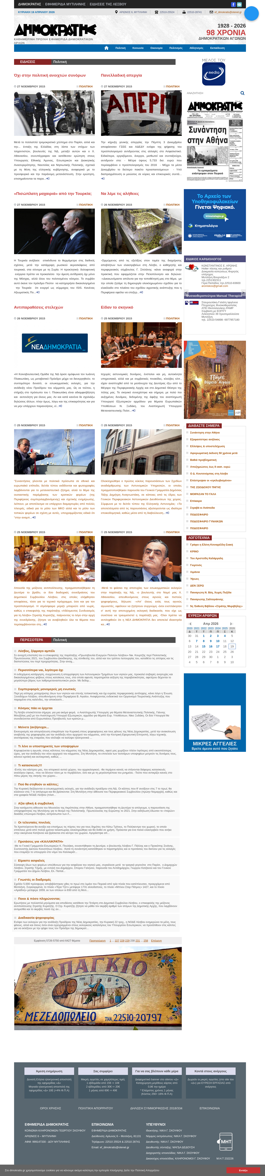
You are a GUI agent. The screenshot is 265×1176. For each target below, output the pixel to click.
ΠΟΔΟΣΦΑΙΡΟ (199, 514)
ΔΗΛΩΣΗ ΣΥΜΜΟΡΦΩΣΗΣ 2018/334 (156, 1108)
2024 (218, 628)
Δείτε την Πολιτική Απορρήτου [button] (141, 1170)
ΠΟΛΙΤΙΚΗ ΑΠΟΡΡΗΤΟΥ (95, 1108)
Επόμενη (156, 940)
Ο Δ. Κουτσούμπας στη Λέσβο (209, 473)
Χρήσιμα (99, 55)
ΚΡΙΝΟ (194, 551)
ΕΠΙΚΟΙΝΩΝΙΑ (210, 1108)
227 (117, 940)
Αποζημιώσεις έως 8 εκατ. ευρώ (210, 466)
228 (122, 940)
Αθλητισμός (196, 48)
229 (127, 940)
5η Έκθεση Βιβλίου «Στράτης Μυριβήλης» (216, 606)
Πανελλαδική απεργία (121, 75)
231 (137, 940)
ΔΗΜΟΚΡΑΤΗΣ (29, 4)
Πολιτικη (86, 86)
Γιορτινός (196, 565)
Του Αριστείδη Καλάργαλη (206, 558)
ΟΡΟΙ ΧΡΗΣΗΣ (50, 1108)
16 (210, 646)
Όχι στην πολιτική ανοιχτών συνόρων (50, 75)
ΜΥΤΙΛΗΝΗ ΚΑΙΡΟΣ (215, 689)
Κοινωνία (137, 48)
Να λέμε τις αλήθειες (120, 193)
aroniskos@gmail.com (215, 285)
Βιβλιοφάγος (66, 55)
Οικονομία (157, 48)
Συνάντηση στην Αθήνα (205, 432)
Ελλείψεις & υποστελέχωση (207, 446)
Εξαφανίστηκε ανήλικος (205, 439)
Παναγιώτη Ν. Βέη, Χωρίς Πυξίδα (210, 592)
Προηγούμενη (97, 940)
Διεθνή (115, 55)
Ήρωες (194, 578)
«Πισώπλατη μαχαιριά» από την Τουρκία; (53, 193)
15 (203, 646)
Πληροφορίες (134, 55)
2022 (204, 628)
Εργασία (47, 55)
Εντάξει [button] (243, 1170)
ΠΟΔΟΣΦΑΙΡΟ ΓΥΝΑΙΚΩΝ (206, 521)
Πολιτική (121, 48)
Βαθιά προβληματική (203, 459)
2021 (197, 628)
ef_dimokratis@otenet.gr (228, 12)
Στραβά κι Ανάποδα (202, 507)
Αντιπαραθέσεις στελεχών (38, 307)
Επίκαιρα (196, 500)
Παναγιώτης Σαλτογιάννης (206, 599)
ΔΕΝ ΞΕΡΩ (197, 585)
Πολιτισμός (176, 48)
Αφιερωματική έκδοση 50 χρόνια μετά (214, 453)
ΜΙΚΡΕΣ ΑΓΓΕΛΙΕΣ (215, 743)
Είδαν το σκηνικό (117, 307)
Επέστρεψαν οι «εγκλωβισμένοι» (211, 480)
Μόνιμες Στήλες (26, 55)
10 (217, 641)
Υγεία (84, 55)
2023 (211, 628)
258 (146, 940)
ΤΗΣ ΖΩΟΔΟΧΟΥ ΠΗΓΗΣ (205, 487)
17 (217, 646)
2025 (225, 628)
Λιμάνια (195, 572)
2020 (190, 628)
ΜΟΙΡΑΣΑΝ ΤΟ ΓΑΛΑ (203, 494)
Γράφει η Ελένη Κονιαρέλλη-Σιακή (211, 544)
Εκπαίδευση (217, 48)
